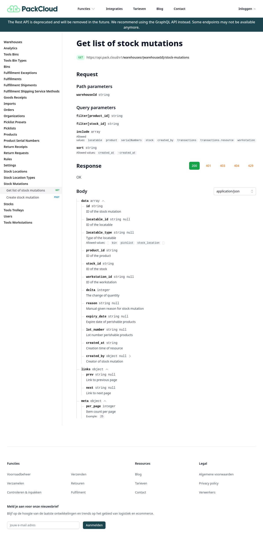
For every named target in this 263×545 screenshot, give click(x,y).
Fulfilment (78, 492)
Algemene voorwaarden (216, 474)
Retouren (77, 483)
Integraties (114, 9)
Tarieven (139, 9)
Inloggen (247, 9)
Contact (179, 9)
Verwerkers (207, 492)
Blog (159, 9)
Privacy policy (209, 483)
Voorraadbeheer (19, 474)
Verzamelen (15, 483)
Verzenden (78, 474)
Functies (86, 9)
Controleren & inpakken (24, 492)
